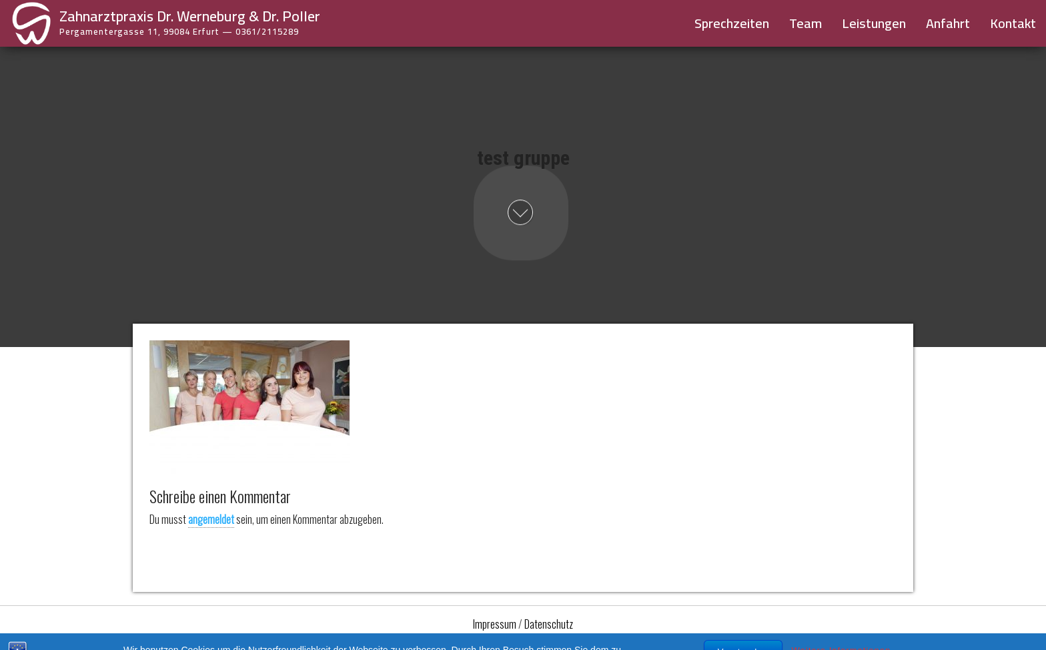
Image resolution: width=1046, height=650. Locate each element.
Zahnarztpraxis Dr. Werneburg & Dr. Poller (189, 16)
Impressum (494, 624)
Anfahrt (948, 23)
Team (805, 23)
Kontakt (1013, 23)
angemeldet (211, 519)
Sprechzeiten (731, 23)
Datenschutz (548, 624)
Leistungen (874, 23)
